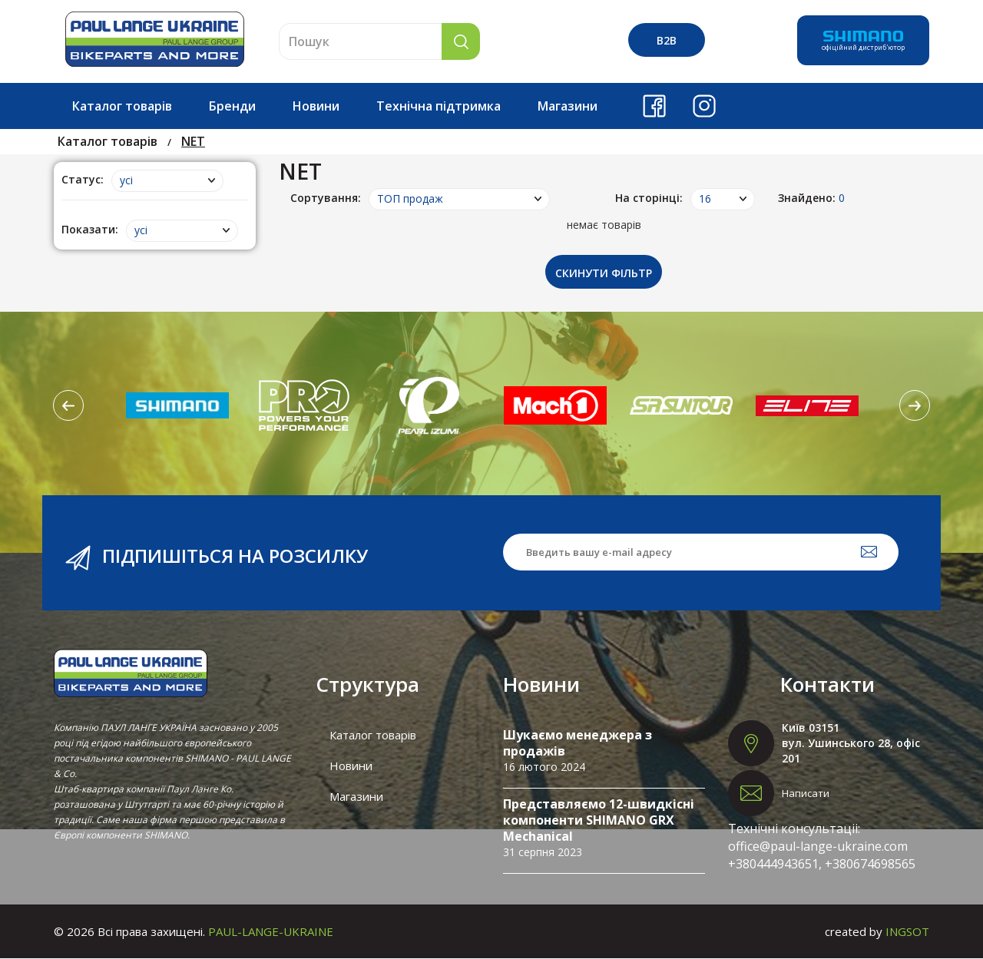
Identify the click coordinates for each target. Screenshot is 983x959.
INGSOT (907, 932)
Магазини (567, 106)
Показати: (89, 229)
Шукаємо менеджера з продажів (577, 743)
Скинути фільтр (603, 273)
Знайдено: (811, 197)
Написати (805, 794)
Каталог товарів (122, 106)
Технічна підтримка (438, 106)
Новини (316, 106)
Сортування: (325, 197)
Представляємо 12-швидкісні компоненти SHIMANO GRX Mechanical (598, 820)
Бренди (232, 106)
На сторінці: (649, 197)
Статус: (82, 179)
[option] (177, 406)
